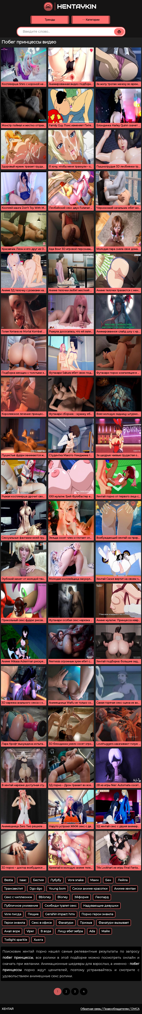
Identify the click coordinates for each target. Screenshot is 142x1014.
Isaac (22, 880)
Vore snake (76, 880)
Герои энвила (14, 922)
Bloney (62, 897)
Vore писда (12, 914)
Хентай (8, 1009)
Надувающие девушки (100, 905)
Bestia (8, 880)
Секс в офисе (42, 922)
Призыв (86, 922)
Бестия (38, 880)
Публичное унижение (21, 905)
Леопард (102, 897)
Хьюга (38, 939)
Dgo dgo (36, 888)
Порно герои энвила (97, 914)
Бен (108, 880)
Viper (30, 931)
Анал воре (12, 931)
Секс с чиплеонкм (18, 897)
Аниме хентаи (125, 888)
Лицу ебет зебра (70, 931)
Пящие (33, 914)
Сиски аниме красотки (90, 888)
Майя (105, 931)
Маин (94, 880)
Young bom (57, 888)
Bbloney (45, 897)
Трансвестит (13, 888)
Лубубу (55, 880)
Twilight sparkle (15, 939)
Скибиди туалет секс (61, 905)
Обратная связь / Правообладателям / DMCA (109, 1009)
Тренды (50, 19)
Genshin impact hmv (60, 914)
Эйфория (81, 897)
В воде (46, 931)
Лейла (123, 880)
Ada (92, 931)
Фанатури (65, 922)
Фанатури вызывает (114, 922)
